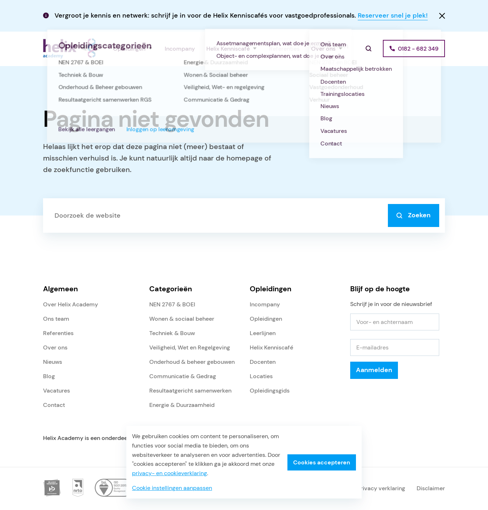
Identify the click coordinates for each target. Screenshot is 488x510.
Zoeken (413, 215)
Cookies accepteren (321, 462)
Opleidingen (129, 48)
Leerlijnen (263, 333)
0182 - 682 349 (418, 48)
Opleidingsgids (270, 390)
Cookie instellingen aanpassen (172, 488)
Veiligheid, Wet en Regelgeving (189, 347)
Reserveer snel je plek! (393, 15)
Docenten (263, 362)
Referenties (284, 48)
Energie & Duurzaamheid (182, 405)
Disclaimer (431, 488)
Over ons (323, 48)
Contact (54, 405)
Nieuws (52, 362)
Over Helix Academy (70, 304)
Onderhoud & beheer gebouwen (192, 362)
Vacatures (56, 390)
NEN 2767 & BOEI (172, 304)
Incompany (180, 48)
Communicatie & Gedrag (182, 376)
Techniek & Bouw (172, 333)
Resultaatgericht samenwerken (190, 390)
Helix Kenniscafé (228, 48)
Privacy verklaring (381, 488)
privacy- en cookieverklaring (169, 473)
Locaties (261, 376)
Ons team (56, 319)
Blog (49, 376)
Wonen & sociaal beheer (181, 319)
